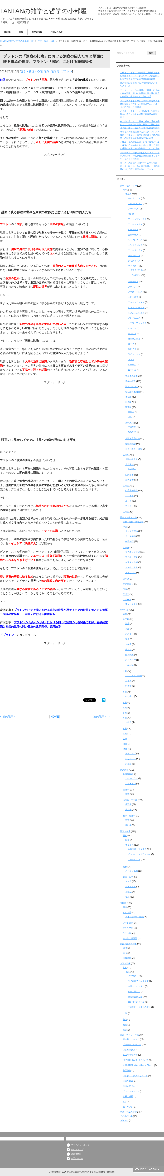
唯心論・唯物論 (132, 391)
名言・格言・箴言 (133, 449)
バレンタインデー (133, 675)
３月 (125, 692)
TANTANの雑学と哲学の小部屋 (43, 11)
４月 (125, 702)
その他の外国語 (130, 938)
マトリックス (129, 1049)
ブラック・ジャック (132, 1044)
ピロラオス (133, 235)
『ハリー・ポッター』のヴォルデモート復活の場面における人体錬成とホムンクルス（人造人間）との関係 (140, 103)
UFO (130, 416)
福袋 (127, 623)
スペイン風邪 (131, 871)
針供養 (128, 686)
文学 (125, 967)
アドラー (129, 506)
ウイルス (129, 845)
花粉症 (128, 891)
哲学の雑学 (130, 443)
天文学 (128, 809)
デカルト (132, 333)
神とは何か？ (131, 386)
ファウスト (133, 976)
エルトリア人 (131, 567)
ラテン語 (127, 933)
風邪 (125, 867)
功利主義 (129, 464)
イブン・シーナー (136, 307)
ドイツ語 (127, 912)
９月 (125, 733)
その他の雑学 (126, 1116)
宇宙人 (131, 411)
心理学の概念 (131, 490)
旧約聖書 (129, 475)
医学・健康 (125, 831)
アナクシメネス (135, 224)
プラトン (66, 71)
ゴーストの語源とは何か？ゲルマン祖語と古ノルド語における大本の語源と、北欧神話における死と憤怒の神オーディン (140, 166)
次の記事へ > (101, 716)
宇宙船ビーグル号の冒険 (139, 1007)
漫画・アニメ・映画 (129, 1035)
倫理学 (126, 455)
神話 (125, 527)
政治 (125, 948)
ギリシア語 (128, 928)
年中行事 (124, 610)
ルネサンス (130, 572)
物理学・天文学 (130, 800)
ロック (131, 344)
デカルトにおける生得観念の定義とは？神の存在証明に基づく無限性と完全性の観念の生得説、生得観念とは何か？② (140, 93)
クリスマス (130, 758)
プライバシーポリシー (81, 1145)
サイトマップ (77, 1149)
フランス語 (128, 923)
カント (131, 359)
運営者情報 (37, 32)
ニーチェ (132, 370)
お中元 (128, 722)
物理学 (128, 804)
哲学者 (55, 71)
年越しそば (130, 753)
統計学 (128, 825)
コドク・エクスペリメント (135, 1075)
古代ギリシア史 (132, 552)
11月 (125, 744)
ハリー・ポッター (136, 986)
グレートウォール (131, 1091)
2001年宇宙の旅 (130, 1055)
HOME (7, 32)
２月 (125, 671)
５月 (125, 708)
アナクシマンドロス (137, 219)
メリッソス (133, 209)
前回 (3, 79)
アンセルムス (134, 318)
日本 (125, 589)
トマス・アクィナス (137, 323)
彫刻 (125, 1030)
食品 (127, 897)
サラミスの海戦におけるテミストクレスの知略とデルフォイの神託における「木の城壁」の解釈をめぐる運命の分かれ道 (140, 135)
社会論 (128, 402)
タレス (131, 214)
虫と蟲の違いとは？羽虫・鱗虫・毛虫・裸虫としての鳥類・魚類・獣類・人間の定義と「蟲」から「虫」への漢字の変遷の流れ (140, 124)
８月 (125, 728)
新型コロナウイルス (137, 849)
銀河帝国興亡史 (135, 996)
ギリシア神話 (131, 531)
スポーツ (127, 599)
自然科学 (124, 770)
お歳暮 (128, 764)
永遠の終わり (134, 991)
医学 (125, 835)
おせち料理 (130, 660)
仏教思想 (132, 432)
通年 (125, 614)
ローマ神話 (130, 536)
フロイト (129, 495)
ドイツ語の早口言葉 (134, 916)
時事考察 (127, 958)
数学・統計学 (129, 816)
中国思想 (132, 427)
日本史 (126, 579)
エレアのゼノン (135, 203)
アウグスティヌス (136, 302)
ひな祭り (129, 696)
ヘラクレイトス (135, 240)
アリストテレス (135, 292)
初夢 (127, 639)
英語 (125, 907)
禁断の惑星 (128, 1096)
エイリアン (128, 1107)
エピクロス (133, 297)
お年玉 (128, 644)
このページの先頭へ (149, 1169)
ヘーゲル (132, 364)
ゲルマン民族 (131, 562)
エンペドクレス (135, 245)
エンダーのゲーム (136, 1002)
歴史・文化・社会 (128, 517)
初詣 (127, 629)
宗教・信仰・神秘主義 (133, 521)
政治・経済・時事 (128, 943)
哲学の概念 (130, 381)
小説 (127, 972)
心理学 (126, 486)
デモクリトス (134, 261)
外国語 (123, 903)
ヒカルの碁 (128, 1081)
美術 (125, 1019)
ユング (128, 501)
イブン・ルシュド (136, 312)
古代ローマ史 (131, 557)
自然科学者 (128, 774)
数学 (127, 820)
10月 (125, 739)
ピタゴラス (133, 229)
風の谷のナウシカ (131, 1039)
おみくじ (129, 634)
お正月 (126, 619)
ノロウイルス (134, 859)
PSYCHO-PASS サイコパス (135, 1060)
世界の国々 (128, 584)
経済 (125, 953)
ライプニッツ (134, 354)
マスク (128, 881)
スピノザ (132, 349)
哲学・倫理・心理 (32, 71)
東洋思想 (129, 423)
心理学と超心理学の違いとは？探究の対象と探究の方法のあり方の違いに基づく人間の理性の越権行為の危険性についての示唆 (140, 145)
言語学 (126, 594)
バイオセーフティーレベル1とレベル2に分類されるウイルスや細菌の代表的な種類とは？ (140, 114)
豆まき (128, 680)
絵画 (125, 1025)
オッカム (132, 328)
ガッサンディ (134, 338)
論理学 (126, 512)
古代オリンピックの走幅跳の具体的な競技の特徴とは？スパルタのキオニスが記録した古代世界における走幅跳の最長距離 (140, 75)
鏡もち (128, 649)
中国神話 (129, 541)
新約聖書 (129, 480)
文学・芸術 (125, 963)
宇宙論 (128, 407)
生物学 (126, 790)
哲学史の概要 (131, 376)
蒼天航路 (127, 1070)
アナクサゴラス (135, 250)
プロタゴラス (137, 270)
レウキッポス (134, 255)
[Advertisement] (55, 181)
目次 (21, 32)
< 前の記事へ (8, 716)
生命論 (128, 397)
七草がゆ (129, 665)
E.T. (124, 1101)
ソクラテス (133, 281)
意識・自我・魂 (132, 438)
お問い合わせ (56, 32)
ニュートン (130, 783)
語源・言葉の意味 (128, 1112)
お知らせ (124, 1120)
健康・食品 (128, 877)
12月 (125, 749)
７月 (125, 718)
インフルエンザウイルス (139, 854)
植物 (127, 794)
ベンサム (132, 468)
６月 (125, 713)
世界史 (126, 547)
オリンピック (131, 604)
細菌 (127, 840)
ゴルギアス (136, 275)
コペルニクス (131, 778)
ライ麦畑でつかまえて (138, 981)
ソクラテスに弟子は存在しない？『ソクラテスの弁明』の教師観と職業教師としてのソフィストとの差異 (140, 155)
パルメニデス (134, 198)
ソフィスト (133, 266)
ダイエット (130, 886)
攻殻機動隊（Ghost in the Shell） (138, 1065)
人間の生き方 (131, 459)
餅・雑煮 (129, 654)
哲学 (47, 71)
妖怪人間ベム (129, 1086)
